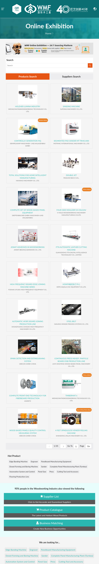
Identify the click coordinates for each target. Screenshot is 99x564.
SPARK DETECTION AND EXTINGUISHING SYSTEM (27, 359)
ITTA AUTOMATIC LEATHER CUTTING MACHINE (71, 248)
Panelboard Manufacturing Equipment (56, 462)
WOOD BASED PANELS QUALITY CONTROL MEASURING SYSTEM (28, 431)
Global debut (43, 120)
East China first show (84, 410)
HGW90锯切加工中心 (71, 284)
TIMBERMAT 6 (71, 396)
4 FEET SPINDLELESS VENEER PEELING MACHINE (71, 431)
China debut (87, 190)
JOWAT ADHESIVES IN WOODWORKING (28, 247)
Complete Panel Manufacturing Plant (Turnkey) (68, 467)
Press (52, 472)
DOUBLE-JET (71, 175)
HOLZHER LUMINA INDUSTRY (27, 106)
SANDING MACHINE (71, 106)
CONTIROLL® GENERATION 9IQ (27, 141)
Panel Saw (42, 472)
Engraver (34, 462)
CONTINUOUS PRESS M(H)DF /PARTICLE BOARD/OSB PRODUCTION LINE (71, 359)
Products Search (27, 76)
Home (48, 33)
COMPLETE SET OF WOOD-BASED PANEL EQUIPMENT (27, 211)
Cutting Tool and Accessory (68, 472)
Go (88, 446)
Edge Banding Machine (18, 462)
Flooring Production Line (19, 477)
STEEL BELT (71, 321)
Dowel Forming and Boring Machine (23, 467)
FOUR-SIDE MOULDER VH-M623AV (71, 210)
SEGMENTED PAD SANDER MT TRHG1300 (71, 141)
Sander (44, 467)
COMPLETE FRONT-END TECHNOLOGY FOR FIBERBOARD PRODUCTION (27, 397)
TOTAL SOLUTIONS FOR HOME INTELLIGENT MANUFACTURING (27, 176)
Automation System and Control (22, 472)
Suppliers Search (71, 76)
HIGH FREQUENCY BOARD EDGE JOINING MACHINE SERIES (27, 285)
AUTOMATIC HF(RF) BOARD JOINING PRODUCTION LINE (27, 322)
